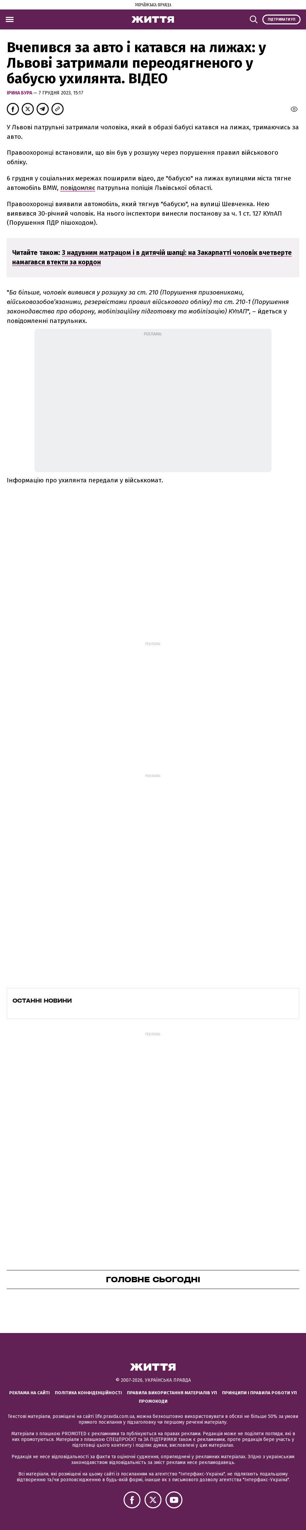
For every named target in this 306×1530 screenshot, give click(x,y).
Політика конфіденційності (88, 1392)
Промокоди (153, 1401)
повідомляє (77, 188)
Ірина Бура (20, 93)
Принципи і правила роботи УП (259, 1392)
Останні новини (42, 1000)
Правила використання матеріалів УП (172, 1392)
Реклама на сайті (29, 1392)
